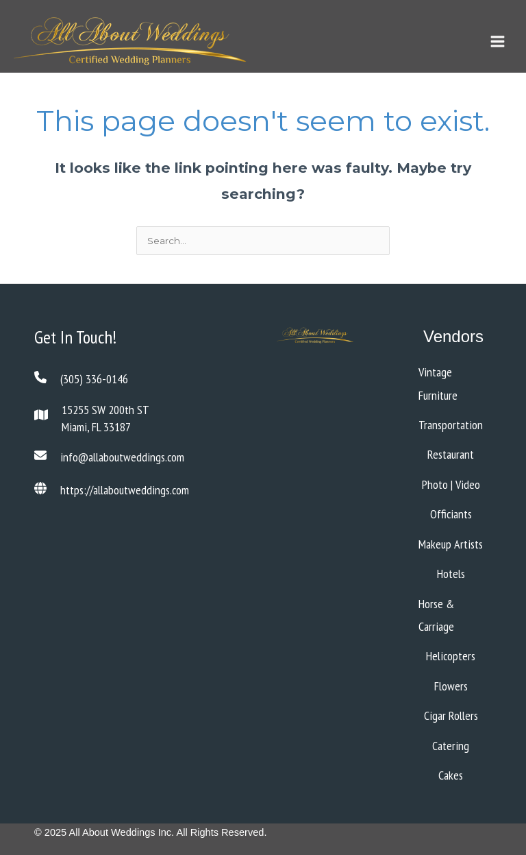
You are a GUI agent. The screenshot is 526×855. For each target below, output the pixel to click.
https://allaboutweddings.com (124, 490)
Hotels (451, 573)
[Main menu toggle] (497, 42)
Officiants (451, 514)
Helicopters (450, 656)
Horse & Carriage (436, 615)
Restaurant (450, 454)
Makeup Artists (450, 544)
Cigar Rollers (451, 715)
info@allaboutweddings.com (122, 457)
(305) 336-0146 (94, 379)
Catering (450, 746)
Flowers (451, 686)
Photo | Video (451, 484)
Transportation (450, 425)
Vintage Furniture (438, 383)
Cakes (450, 775)
